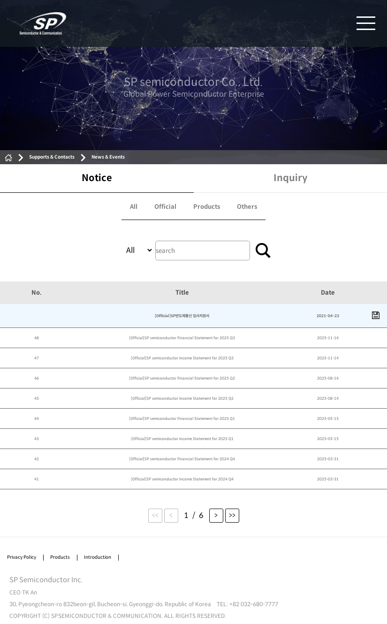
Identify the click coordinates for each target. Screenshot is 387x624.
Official (165, 207)
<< (155, 515)
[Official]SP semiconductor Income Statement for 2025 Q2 (182, 398)
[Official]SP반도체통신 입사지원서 (182, 315)
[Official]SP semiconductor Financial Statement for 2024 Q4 (182, 459)
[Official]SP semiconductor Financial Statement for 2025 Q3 (182, 337)
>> (232, 515)
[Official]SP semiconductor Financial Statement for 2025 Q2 (182, 378)
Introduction (97, 557)
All (133, 207)
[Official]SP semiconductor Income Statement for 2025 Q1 (182, 438)
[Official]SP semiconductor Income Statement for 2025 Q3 (182, 358)
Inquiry (290, 178)
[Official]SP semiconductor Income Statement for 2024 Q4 (182, 479)
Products (206, 207)
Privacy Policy (21, 557)
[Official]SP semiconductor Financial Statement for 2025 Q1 (182, 418)
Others (247, 207)
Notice (97, 178)
